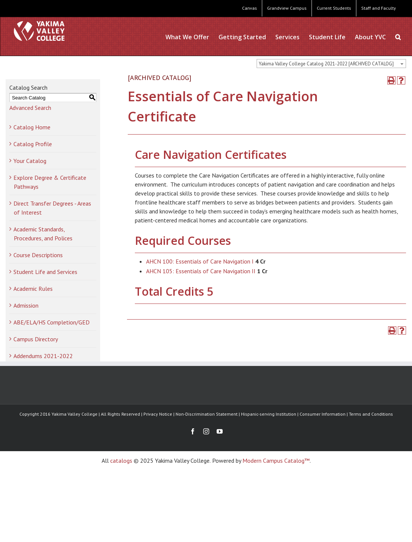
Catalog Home (31, 127)
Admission (25, 305)
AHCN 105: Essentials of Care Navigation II (200, 271)
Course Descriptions (38, 255)
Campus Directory (35, 339)
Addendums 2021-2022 (43, 356)
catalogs (121, 460)
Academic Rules (33, 288)
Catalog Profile (32, 144)
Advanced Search (30, 107)
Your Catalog (29, 160)
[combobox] (331, 63)
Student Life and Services (45, 271)
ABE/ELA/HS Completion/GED (51, 322)
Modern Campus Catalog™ (276, 460)
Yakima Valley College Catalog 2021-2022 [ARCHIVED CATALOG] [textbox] (326, 64)
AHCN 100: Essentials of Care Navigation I (200, 261)
